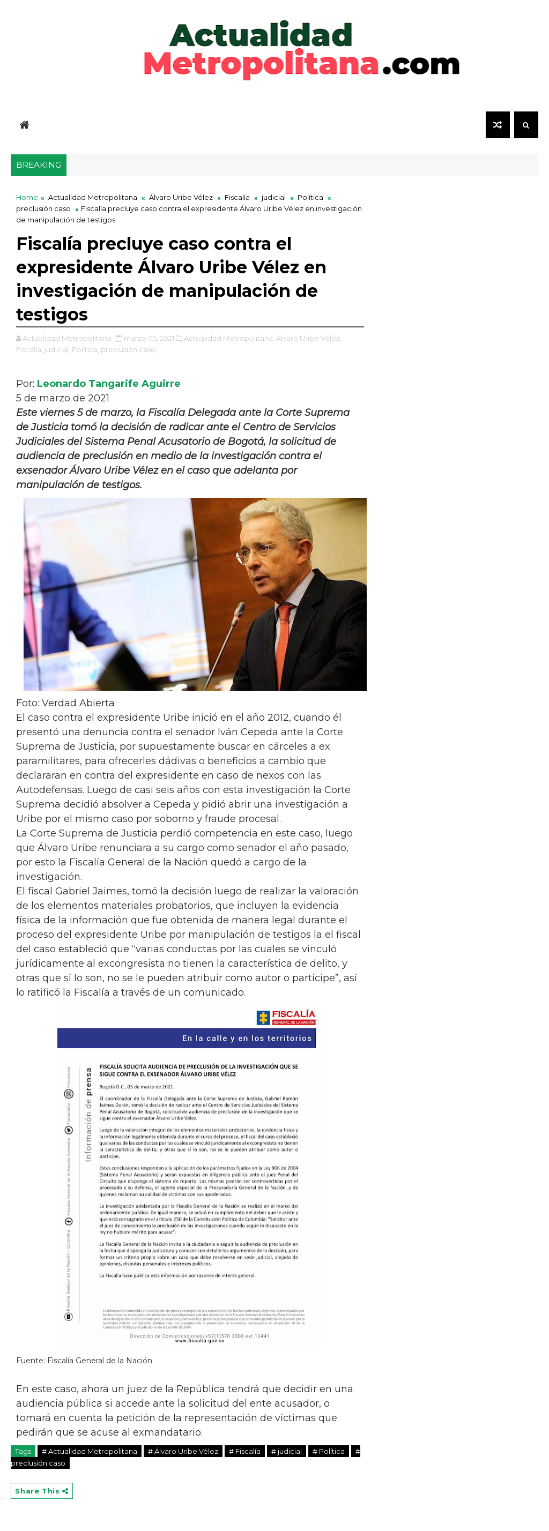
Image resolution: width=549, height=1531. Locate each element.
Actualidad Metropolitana (92, 197)
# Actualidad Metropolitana (89, 1451)
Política (310, 197)
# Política (329, 1451)
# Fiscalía (245, 1451)
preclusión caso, (129, 349)
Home (27, 197)
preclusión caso (43, 208)
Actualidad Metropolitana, (229, 338)
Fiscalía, (29, 349)
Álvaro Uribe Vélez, (309, 338)
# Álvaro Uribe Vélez (183, 1451)
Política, (85, 349)
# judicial (286, 1451)
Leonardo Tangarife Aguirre (109, 384)
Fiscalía (237, 197)
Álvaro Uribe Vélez (181, 197)
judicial (274, 197)
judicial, (57, 349)
